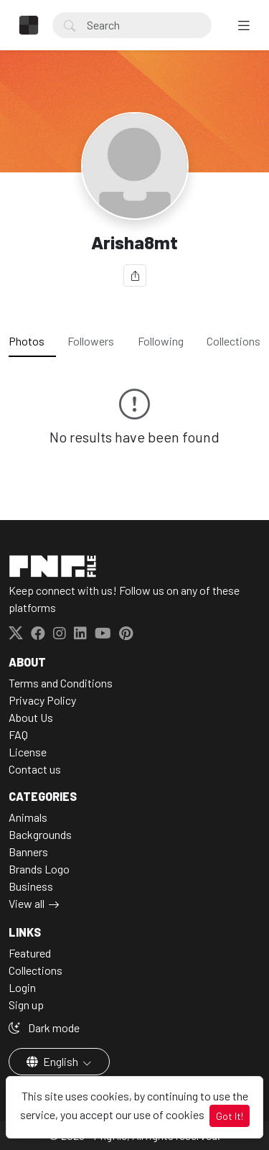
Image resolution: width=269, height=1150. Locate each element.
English (53, 1061)
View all (26, 903)
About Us (31, 717)
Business (31, 886)
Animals (28, 817)
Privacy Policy (42, 700)
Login (22, 987)
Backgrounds (40, 834)
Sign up (26, 1004)
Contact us (35, 769)
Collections (233, 341)
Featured (30, 953)
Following (161, 341)
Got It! (229, 1116)
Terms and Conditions (61, 683)
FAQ (18, 734)
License (28, 752)
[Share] (134, 275)
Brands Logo (39, 869)
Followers (90, 341)
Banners (28, 851)
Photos (26, 341)
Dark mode (44, 1027)
